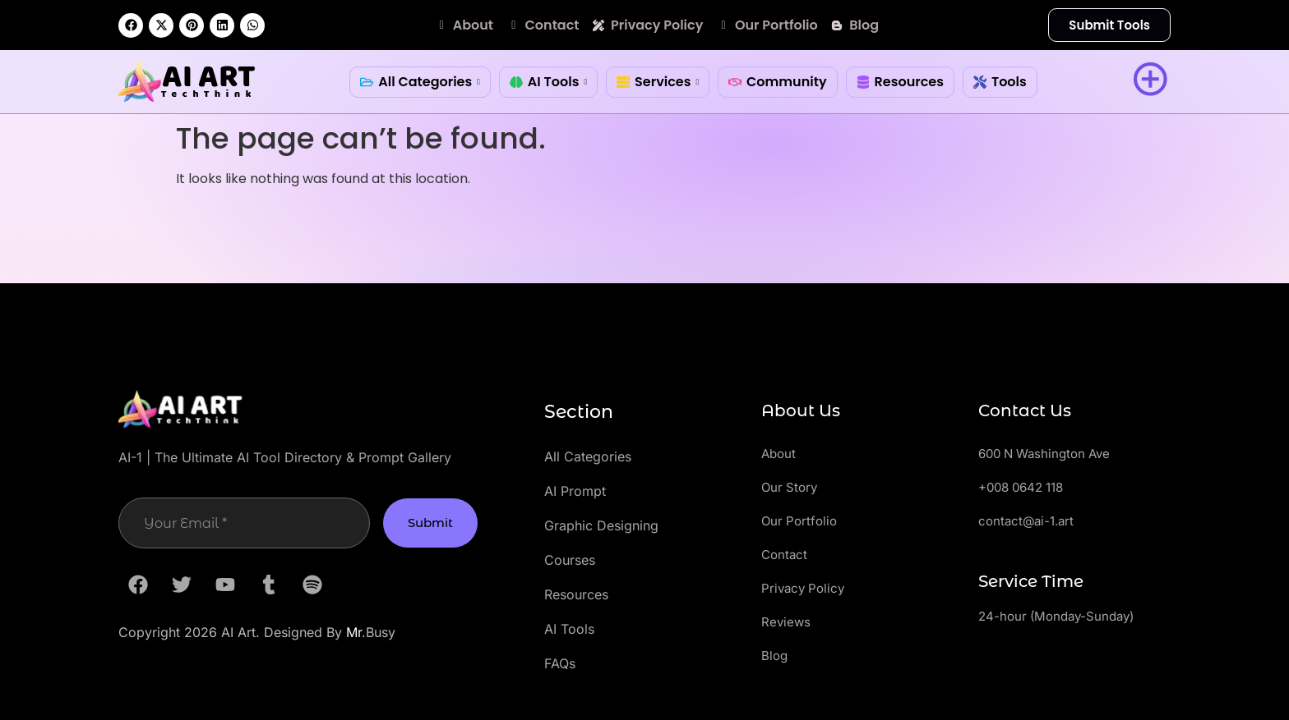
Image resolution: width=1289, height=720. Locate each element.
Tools (1000, 81)
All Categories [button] (420, 81)
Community (777, 81)
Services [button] (658, 81)
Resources (900, 81)
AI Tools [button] (548, 81)
